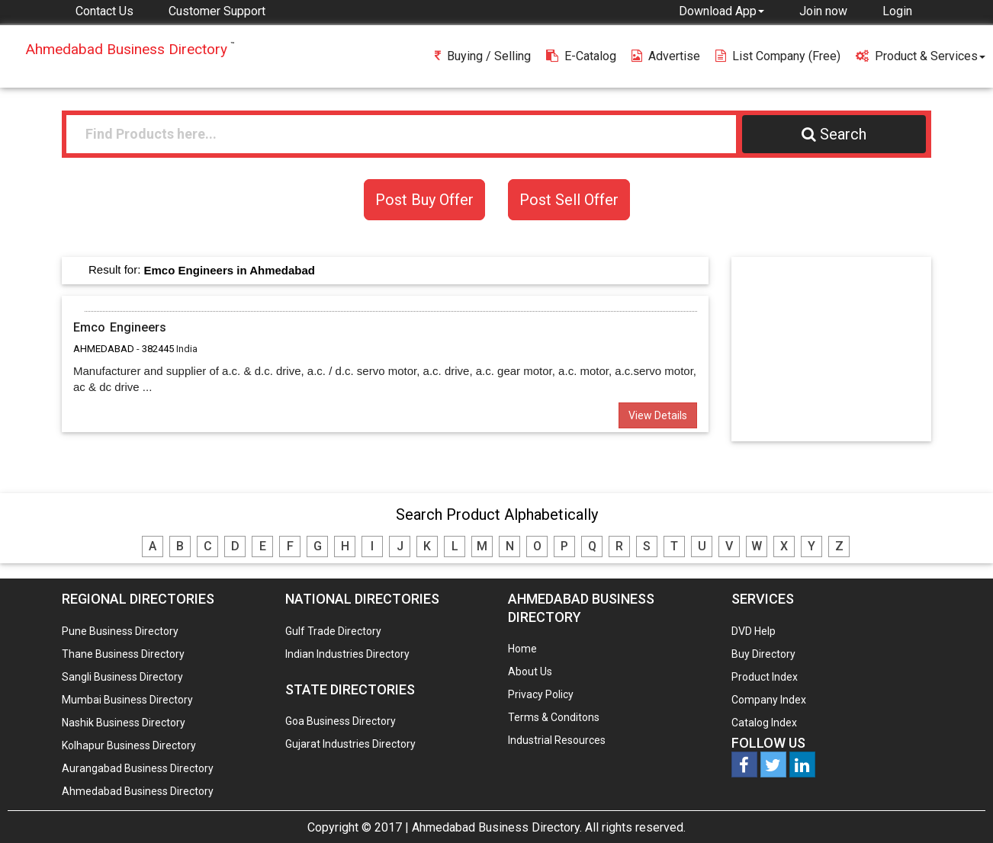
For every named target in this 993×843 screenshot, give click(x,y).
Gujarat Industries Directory (350, 744)
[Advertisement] (838, 348)
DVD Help (753, 631)
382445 (158, 348)
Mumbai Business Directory (127, 700)
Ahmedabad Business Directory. (497, 827)
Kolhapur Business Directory (129, 745)
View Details (657, 415)
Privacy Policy (541, 694)
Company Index (768, 700)
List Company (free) (777, 56)
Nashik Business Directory (123, 722)
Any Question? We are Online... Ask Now (957, 807)
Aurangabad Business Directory (138, 768)
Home (522, 649)
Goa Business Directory (340, 721)
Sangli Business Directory (122, 677)
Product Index (764, 677)
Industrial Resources (557, 740)
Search (834, 134)
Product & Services (920, 56)
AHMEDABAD (103, 348)
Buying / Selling (483, 56)
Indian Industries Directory (347, 654)
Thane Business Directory (123, 654)
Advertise (665, 56)
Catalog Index (764, 722)
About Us (530, 671)
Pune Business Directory (120, 631)
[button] (721, 11)
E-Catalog (581, 56)
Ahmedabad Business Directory (138, 791)
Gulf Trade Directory (333, 631)
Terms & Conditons (553, 717)
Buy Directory (763, 654)
